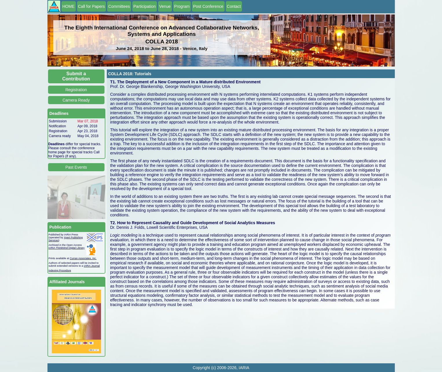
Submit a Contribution (76, 76)
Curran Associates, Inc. (83, 258)
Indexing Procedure (60, 270)
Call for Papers (91, 6)
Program (182, 6)
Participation (144, 6)
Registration (76, 89)
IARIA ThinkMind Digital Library (67, 247)
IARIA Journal (92, 265)
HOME (69, 6)
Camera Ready (76, 100)
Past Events (76, 167)
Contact (234, 6)
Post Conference (208, 6)
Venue (165, 6)
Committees (119, 6)
